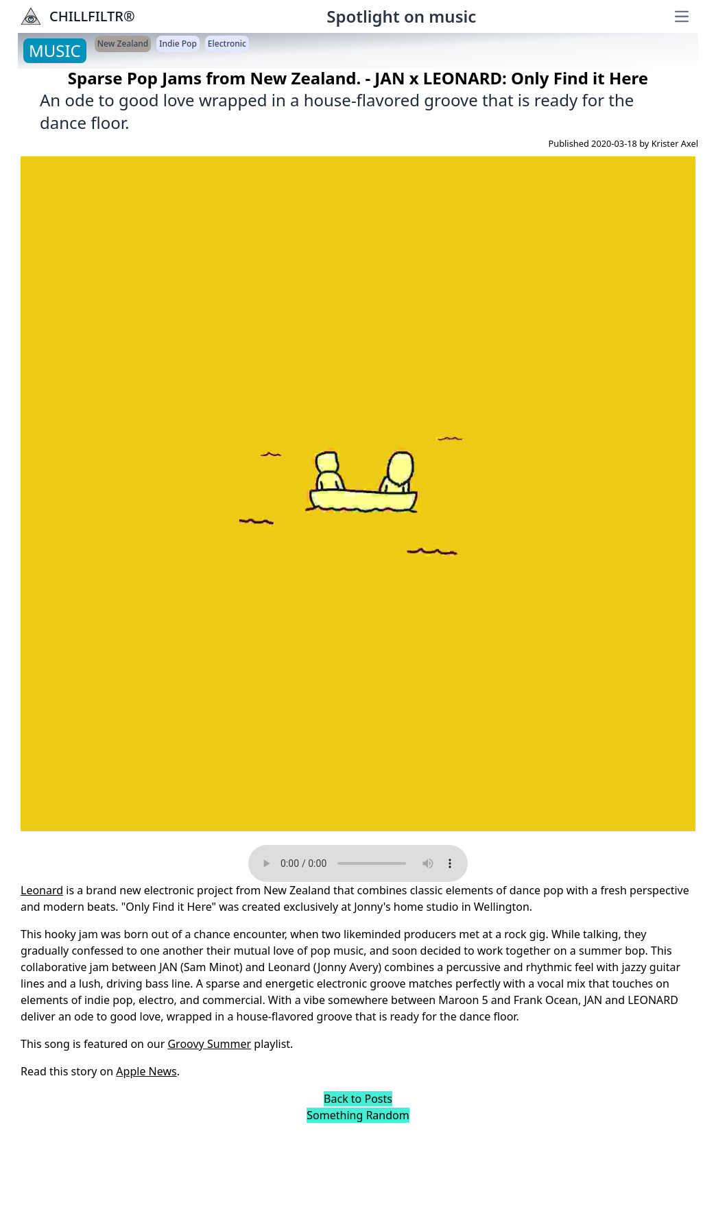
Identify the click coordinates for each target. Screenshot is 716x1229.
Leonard (42, 890)
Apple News (146, 1071)
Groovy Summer (209, 1043)
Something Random (358, 1115)
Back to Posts (358, 1098)
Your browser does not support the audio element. (358, 863)
